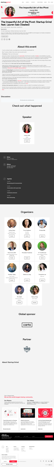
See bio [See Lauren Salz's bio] (27, 141)
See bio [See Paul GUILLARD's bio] (11, 257)
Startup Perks (40, 2)
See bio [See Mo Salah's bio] (19, 302)
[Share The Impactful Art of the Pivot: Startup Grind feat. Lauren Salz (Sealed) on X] (4, 39)
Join (23, 2)
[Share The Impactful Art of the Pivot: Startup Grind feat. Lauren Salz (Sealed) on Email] (9, 39)
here (27, 83)
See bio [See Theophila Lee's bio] (42, 280)
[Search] (49, 2)
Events (27, 2)
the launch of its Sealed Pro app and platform (17, 67)
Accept (13, 461)
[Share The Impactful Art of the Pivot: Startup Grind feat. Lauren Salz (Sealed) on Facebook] (2, 39)
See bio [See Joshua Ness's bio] (11, 236)
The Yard (19, 80)
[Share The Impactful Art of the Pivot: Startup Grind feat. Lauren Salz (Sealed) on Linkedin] (7, 39)
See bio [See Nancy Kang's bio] (34, 302)
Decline (5, 461)
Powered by (48, 464)
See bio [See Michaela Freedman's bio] (27, 257)
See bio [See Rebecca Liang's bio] (27, 280)
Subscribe (48, 436)
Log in (52, 2)
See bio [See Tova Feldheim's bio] (27, 236)
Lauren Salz (21, 55)
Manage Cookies (9, 464)
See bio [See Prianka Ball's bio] (42, 236)
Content (33, 2)
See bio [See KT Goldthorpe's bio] (42, 257)
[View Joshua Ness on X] (12, 228)
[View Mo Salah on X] (19, 295)
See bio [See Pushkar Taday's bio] (11, 280)
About (45, 2)
